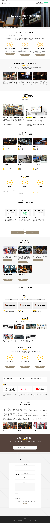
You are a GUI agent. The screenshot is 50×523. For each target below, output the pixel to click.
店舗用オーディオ (8, 279)
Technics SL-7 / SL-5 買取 (37, 311)
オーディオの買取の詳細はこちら (17, 232)
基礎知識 (31, 299)
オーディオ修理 (16, 299)
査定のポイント (39, 299)
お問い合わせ (23, 279)
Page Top (25, 518)
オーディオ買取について (22, 299)
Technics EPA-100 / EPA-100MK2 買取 (14, 27)
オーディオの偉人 (10, 299)
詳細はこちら (10, 366)
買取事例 (44, 299)
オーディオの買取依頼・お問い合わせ (32, 232)
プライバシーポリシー (34, 520)
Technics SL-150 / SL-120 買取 (22, 311)
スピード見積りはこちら (25, 54)
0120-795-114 (40, 2)
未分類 (34, 299)
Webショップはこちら (10, 53)
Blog (5, 299)
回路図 (27, 299)
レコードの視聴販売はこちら (40, 54)
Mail (46, 2)
